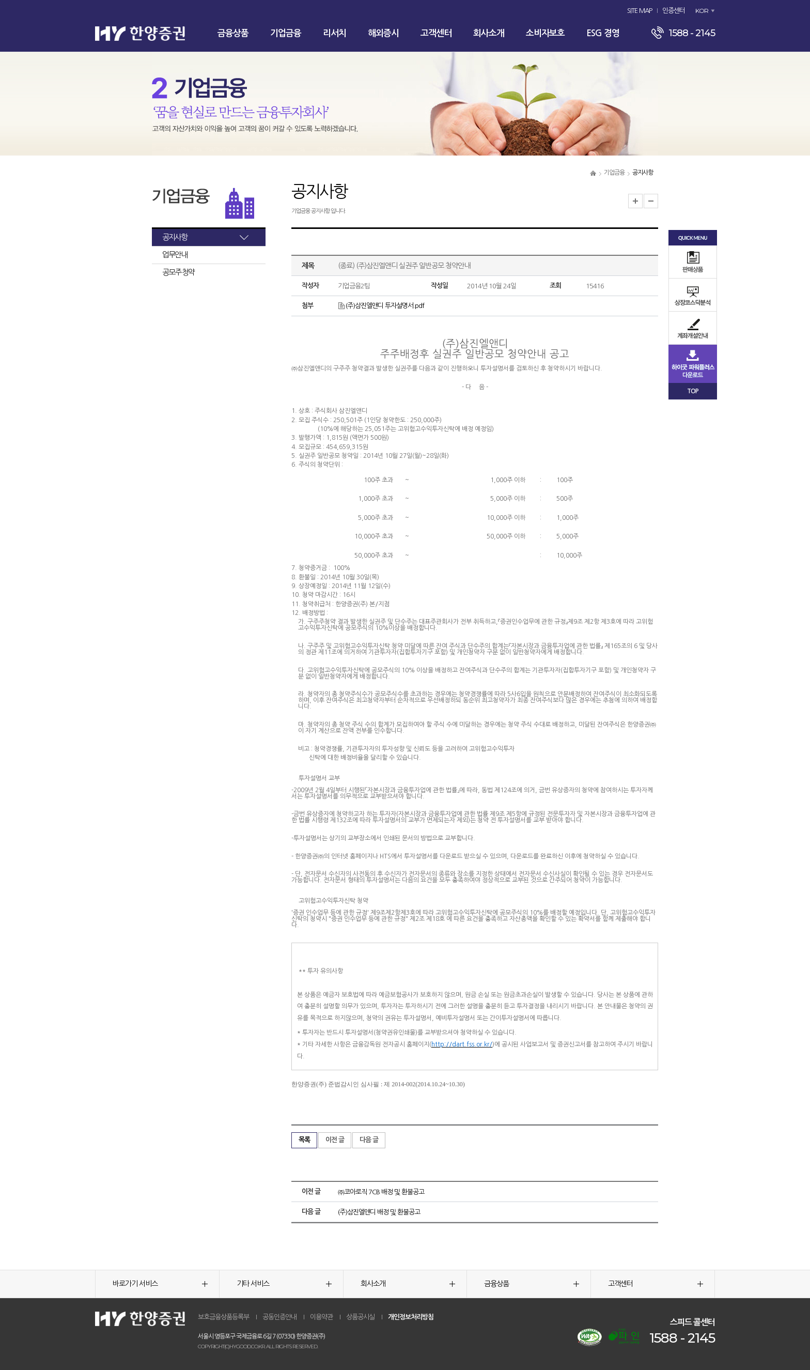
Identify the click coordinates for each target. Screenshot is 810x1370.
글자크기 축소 (651, 201)
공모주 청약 (178, 272)
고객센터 (435, 33)
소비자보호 (545, 33)
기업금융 (285, 33)
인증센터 (673, 10)
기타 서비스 (284, 1283)
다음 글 (369, 1139)
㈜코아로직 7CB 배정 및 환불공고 (381, 1192)
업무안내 (174, 254)
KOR (701, 10)
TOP (692, 391)
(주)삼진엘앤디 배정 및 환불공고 (379, 1212)
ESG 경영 (602, 33)
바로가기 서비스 (160, 1283)
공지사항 (174, 237)
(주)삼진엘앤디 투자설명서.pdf (381, 305)
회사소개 (488, 33)
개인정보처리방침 (410, 1317)
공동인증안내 (279, 1317)
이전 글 (334, 1139)
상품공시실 (360, 1317)
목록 (304, 1139)
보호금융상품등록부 (223, 1317)
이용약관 (321, 1317)
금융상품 (232, 33)
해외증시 (383, 33)
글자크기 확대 (635, 201)
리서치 (334, 33)
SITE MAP (639, 10)
